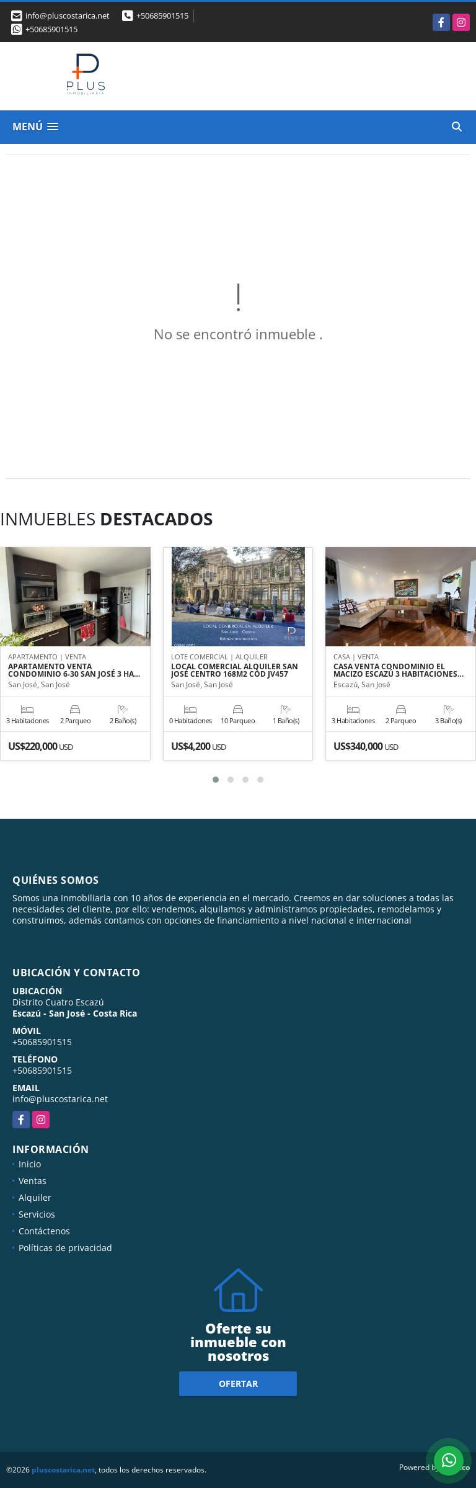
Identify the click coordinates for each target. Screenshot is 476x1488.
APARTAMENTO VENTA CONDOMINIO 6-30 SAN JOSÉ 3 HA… (74, 670)
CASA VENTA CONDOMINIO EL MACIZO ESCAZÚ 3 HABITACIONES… (398, 670)
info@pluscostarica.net (60, 1099)
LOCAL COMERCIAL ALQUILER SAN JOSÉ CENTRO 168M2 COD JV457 (234, 670)
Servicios (37, 1214)
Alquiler (35, 1197)
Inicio (30, 1164)
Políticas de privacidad (65, 1248)
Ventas (32, 1181)
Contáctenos (44, 1231)
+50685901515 (162, 15)
